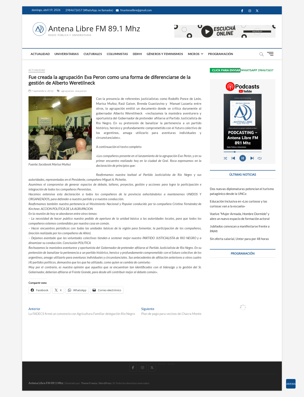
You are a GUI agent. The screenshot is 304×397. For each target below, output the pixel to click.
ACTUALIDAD (40, 54)
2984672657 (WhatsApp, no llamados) (89, 10)
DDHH (137, 54)
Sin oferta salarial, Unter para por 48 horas (239, 239)
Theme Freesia (89, 383)
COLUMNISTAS (117, 54)
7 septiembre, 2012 (40, 90)
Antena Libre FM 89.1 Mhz (94, 28)
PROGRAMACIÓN (220, 54)
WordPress (105, 383)
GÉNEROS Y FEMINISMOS (165, 54)
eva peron (81, 90)
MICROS (194, 54)
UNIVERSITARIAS (66, 54)
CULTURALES (93, 54)
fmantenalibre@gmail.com (134, 10)
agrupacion (67, 90)
